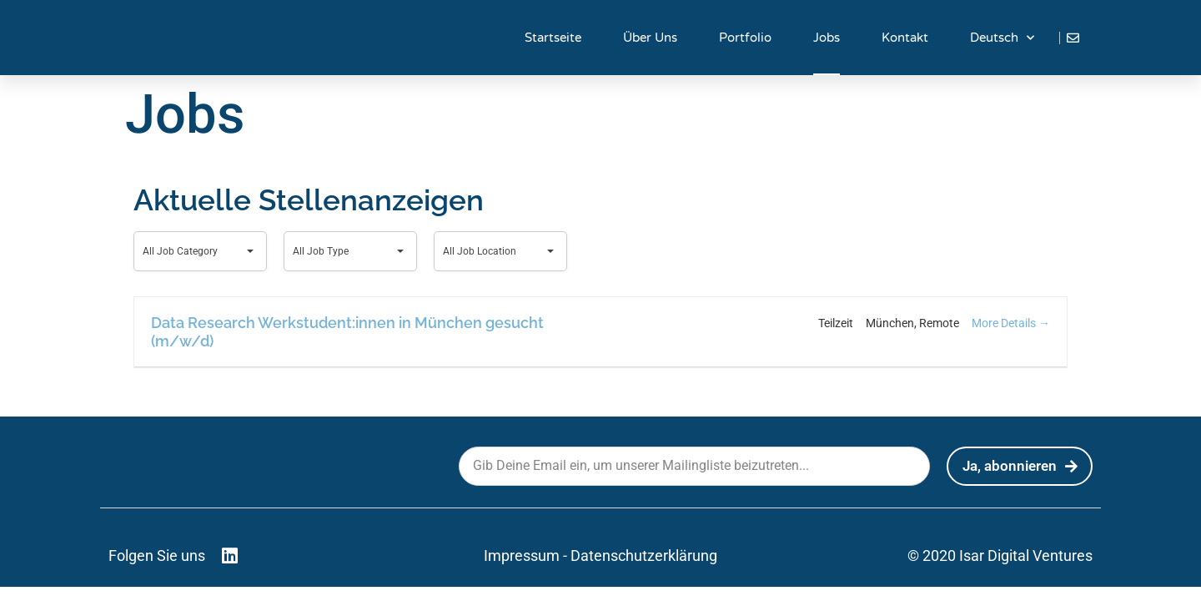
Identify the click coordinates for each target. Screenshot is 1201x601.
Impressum (522, 555)
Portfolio (745, 37)
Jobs (826, 37)
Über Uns (650, 37)
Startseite (553, 37)
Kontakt (905, 37)
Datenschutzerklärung (643, 555)
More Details (1011, 323)
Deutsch (1002, 38)
